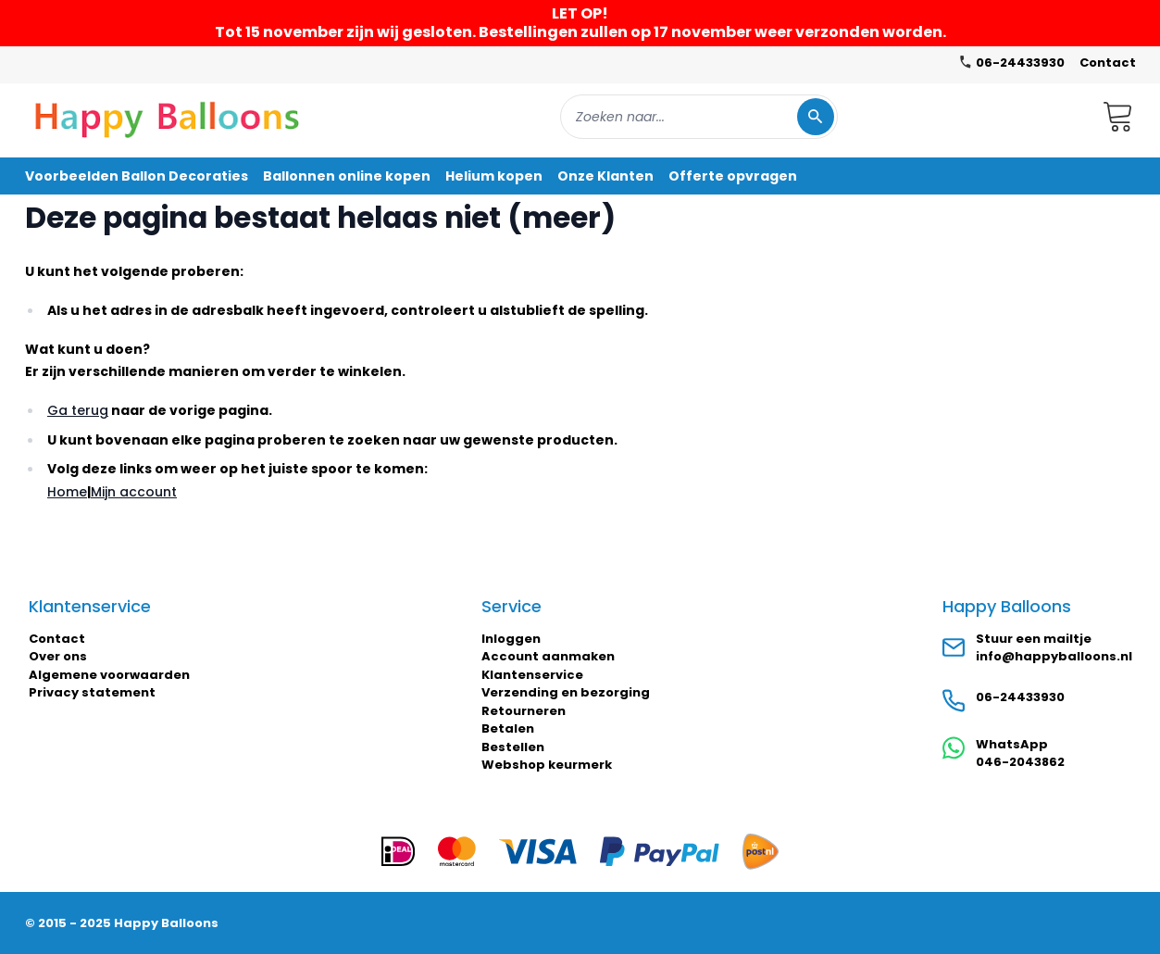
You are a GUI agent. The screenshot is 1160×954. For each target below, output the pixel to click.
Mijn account (134, 492)
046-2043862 (1020, 762)
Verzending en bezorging (565, 692)
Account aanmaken (548, 656)
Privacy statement (92, 692)
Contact (1107, 62)
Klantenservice (532, 675)
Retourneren (523, 711)
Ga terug (77, 410)
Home (67, 492)
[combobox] (699, 116)
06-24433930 (1020, 697)
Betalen (507, 728)
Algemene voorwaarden (109, 675)
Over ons (58, 656)
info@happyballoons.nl (1054, 656)
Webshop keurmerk (546, 764)
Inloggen (511, 638)
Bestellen (512, 747)
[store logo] (167, 116)
